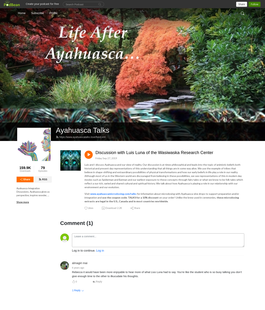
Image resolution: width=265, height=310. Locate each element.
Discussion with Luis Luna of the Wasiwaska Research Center (154, 152)
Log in (100, 250)
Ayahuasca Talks (82, 130)
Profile (53, 13)
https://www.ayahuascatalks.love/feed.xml (80, 137)
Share (25, 179)
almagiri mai (79, 263)
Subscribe (37, 13)
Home (22, 13)
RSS (43, 179)
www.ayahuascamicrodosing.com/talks (113, 193)
